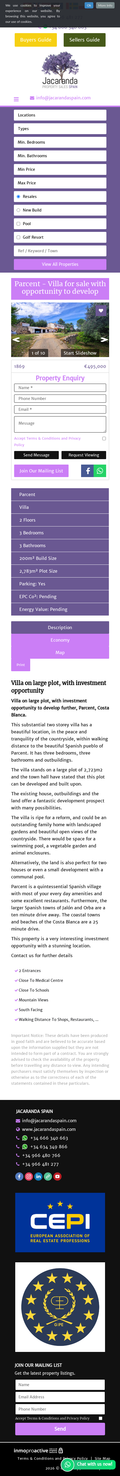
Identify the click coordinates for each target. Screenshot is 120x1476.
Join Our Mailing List (41, 471)
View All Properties (60, 264)
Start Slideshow (80, 353)
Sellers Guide (84, 40)
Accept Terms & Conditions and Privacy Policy (47, 441)
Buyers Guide (35, 40)
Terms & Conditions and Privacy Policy (52, 1458)
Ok (89, 5)
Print (21, 665)
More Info (105, 5)
